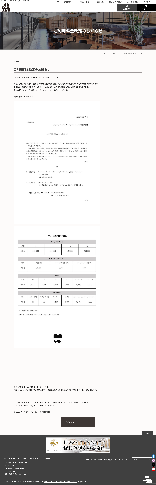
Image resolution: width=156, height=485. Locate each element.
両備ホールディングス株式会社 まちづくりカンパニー (60, 482)
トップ (104, 53)
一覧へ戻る (68, 421)
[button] (73, 1)
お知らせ (114, 53)
